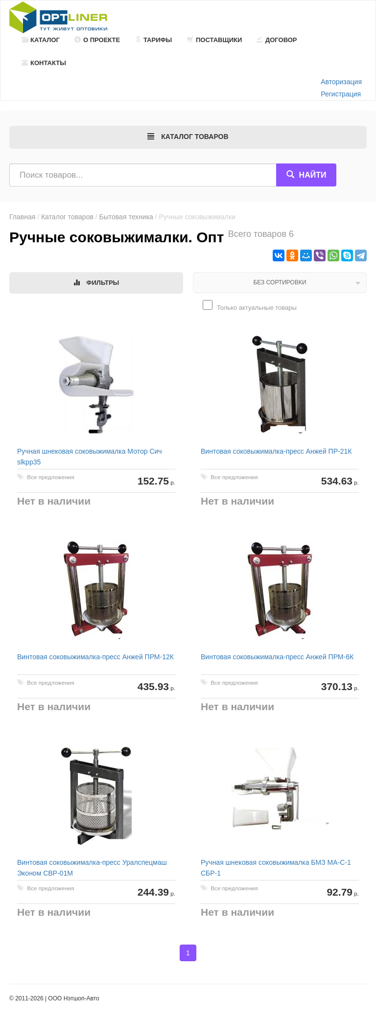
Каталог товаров (67, 217)
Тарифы (153, 40)
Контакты (44, 63)
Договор (277, 40)
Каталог (41, 40)
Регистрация (341, 94)
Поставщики (214, 40)
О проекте (97, 40)
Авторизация (341, 82)
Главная (22, 217)
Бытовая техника (126, 217)
